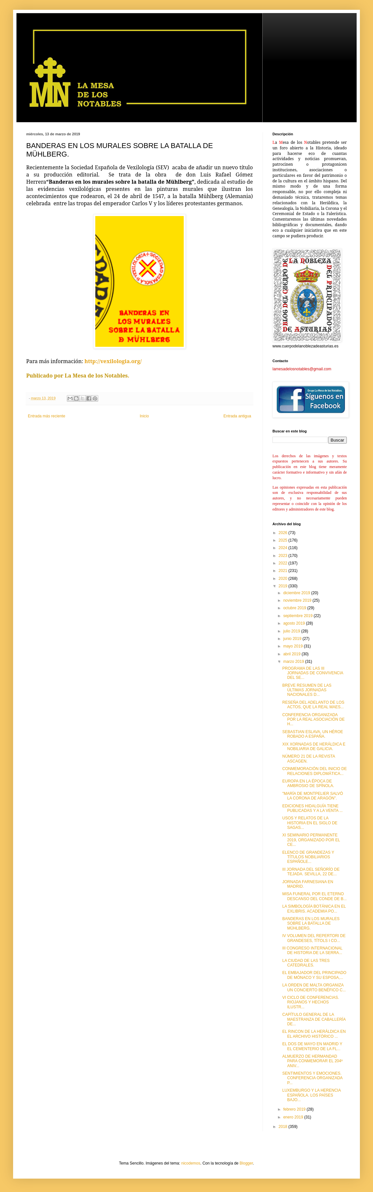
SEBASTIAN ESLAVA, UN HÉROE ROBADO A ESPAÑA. (312, 734)
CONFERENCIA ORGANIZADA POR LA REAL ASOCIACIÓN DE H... (313, 720)
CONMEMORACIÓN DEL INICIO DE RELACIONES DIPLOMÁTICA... (314, 771)
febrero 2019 (295, 1109)
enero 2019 (293, 1117)
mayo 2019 (293, 646)
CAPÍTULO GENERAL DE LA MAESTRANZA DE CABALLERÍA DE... (313, 1019)
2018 (284, 1126)
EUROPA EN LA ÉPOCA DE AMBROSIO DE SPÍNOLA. (308, 783)
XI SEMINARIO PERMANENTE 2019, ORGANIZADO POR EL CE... (311, 840)
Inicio (144, 416)
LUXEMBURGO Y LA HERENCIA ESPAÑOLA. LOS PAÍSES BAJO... (311, 1095)
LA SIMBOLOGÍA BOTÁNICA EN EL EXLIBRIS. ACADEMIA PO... (314, 908)
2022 (284, 563)
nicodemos (190, 1163)
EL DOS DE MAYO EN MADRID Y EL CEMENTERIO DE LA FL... (312, 1046)
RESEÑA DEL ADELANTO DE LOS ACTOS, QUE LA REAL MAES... (313, 704)
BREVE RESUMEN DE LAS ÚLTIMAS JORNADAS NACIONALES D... (306, 690)
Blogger (246, 1163)
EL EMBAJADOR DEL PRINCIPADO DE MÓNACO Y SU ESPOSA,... (314, 975)
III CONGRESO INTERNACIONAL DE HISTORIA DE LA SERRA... (312, 950)
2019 (284, 586)
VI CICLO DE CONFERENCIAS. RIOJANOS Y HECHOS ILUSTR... (310, 1002)
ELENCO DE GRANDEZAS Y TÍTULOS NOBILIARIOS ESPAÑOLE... (308, 857)
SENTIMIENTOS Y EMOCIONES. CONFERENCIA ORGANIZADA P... (312, 1078)
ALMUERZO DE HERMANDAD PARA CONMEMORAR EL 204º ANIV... (312, 1061)
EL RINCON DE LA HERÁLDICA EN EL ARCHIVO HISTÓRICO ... (314, 1033)
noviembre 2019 (297, 600)
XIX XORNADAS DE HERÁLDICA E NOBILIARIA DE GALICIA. (313, 746)
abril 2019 (292, 654)
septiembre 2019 (298, 615)
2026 (284, 532)
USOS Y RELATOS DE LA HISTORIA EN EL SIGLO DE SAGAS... (309, 823)
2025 (284, 540)
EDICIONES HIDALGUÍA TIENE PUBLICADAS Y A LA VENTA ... (312, 808)
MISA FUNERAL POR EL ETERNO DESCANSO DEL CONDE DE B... (314, 896)
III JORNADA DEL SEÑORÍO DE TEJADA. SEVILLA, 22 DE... (311, 871)
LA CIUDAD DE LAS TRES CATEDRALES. (306, 962)
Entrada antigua (237, 416)
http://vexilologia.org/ (112, 361)
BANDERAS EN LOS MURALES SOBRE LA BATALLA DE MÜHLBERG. (311, 923)
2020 (284, 578)
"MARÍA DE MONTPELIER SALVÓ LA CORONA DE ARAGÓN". (312, 795)
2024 (284, 548)
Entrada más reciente (46, 416)
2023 (284, 555)
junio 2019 (293, 638)
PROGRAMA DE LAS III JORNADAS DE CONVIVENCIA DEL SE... (312, 673)
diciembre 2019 (297, 593)
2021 (284, 570)
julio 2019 (292, 631)
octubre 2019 (295, 608)
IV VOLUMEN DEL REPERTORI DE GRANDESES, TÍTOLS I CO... (313, 938)
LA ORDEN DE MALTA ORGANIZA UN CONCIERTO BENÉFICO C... (314, 987)
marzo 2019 (294, 661)
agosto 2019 (294, 623)
